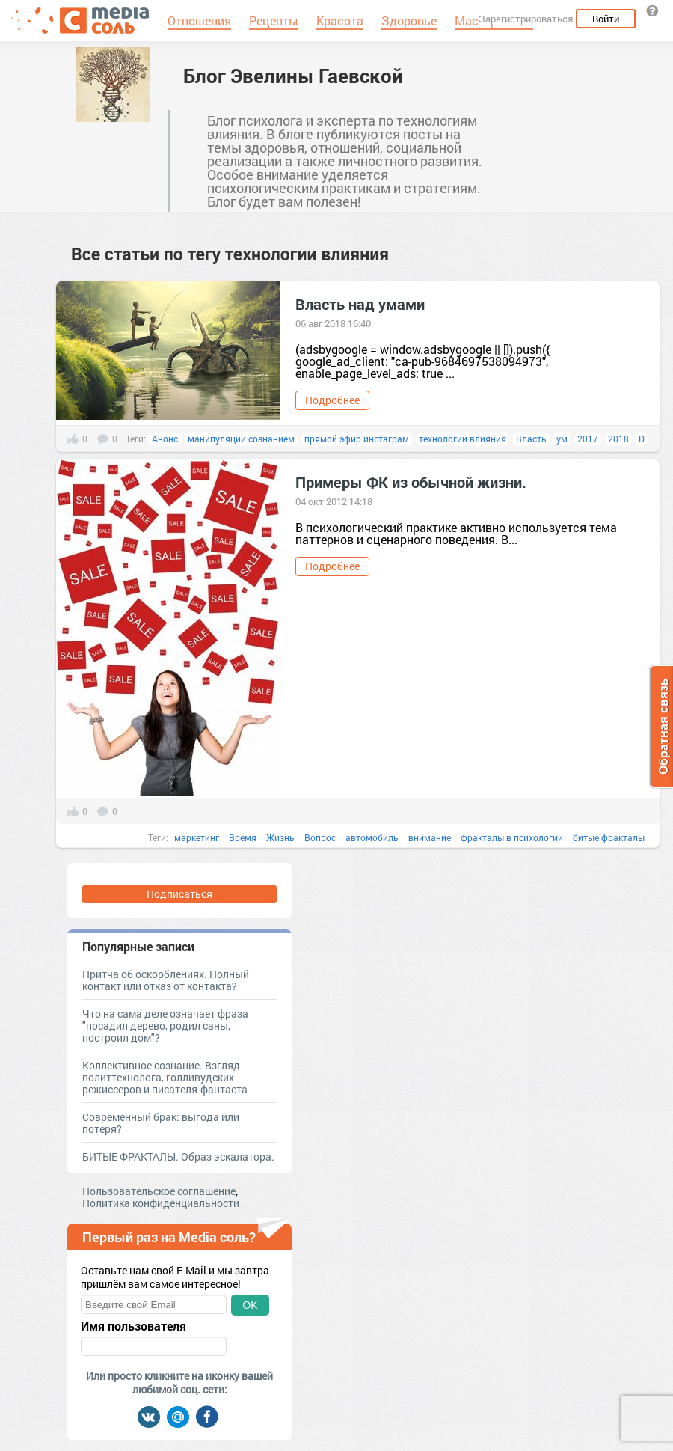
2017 (587, 439)
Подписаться (179, 894)
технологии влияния (462, 439)
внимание (429, 837)
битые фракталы (609, 837)
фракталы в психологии (512, 837)
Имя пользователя (133, 1326)
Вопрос (320, 837)
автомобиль (372, 837)
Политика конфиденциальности (160, 1203)
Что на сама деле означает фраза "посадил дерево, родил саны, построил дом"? (165, 1025)
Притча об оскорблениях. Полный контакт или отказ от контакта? (165, 980)
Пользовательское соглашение (159, 1191)
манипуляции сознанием (241, 439)
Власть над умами (360, 303)
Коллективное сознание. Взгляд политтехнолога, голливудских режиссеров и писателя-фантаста (165, 1077)
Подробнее (332, 400)
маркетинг (196, 837)
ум (562, 439)
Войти (605, 18)
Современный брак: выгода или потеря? (160, 1123)
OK (249, 1305)
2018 (618, 439)
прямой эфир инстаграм (356, 439)
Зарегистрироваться (526, 18)
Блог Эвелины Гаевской (293, 75)
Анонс (165, 439)
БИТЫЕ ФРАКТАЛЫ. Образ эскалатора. (178, 1156)
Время (242, 837)
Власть (531, 439)
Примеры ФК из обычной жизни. (410, 481)
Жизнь (280, 837)
